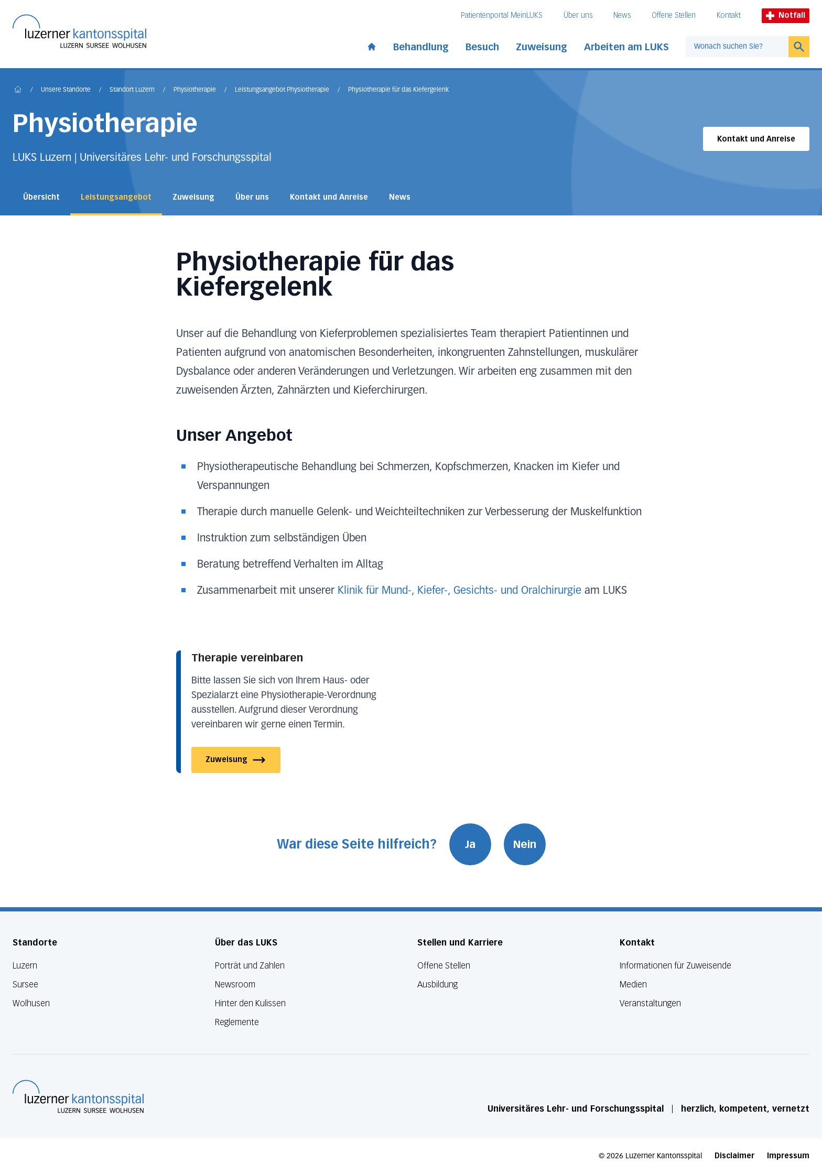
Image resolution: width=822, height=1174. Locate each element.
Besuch (482, 47)
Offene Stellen (674, 15)
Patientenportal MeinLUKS (502, 15)
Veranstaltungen (650, 1003)
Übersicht (41, 197)
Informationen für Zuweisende (675, 966)
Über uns (578, 15)
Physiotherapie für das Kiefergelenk (398, 90)
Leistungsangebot (116, 197)
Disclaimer (734, 1155)
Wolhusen (31, 1003)
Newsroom (235, 985)
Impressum (788, 1155)
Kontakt (729, 15)
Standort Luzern (132, 90)
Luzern (25, 966)
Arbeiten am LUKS (626, 47)
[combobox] (737, 46)
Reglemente (237, 1022)
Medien (633, 985)
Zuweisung (541, 47)
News (622, 15)
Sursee (25, 985)
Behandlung (421, 47)
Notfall (785, 15)
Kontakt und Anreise (756, 139)
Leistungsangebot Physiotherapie (282, 90)
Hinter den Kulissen (250, 1003)
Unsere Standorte (66, 90)
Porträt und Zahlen (250, 966)
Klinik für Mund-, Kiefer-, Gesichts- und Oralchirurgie (459, 590)
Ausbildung (437, 985)
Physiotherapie (195, 90)
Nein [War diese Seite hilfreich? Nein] (524, 844)
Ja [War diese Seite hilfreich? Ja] (470, 844)
